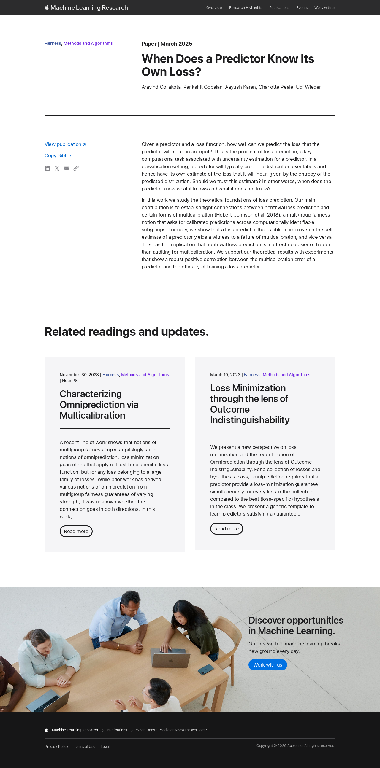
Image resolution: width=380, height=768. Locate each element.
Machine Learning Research (89, 7)
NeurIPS (70, 380)
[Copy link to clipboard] (76, 168)
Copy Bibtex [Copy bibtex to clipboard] (58, 155)
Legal (105, 747)
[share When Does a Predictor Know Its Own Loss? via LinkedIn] (47, 168)
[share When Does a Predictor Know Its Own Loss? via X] (57, 168)
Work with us (324, 8)
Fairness (53, 43)
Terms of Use (84, 747)
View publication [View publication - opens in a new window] (63, 144)
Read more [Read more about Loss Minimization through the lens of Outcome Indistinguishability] (226, 529)
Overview (214, 8)
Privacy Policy (56, 747)
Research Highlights (245, 8)
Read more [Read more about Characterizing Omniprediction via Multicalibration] (76, 531)
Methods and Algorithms (88, 43)
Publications (279, 8)
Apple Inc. (295, 746)
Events (301, 8)
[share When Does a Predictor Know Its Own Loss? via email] (66, 168)
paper (149, 43)
